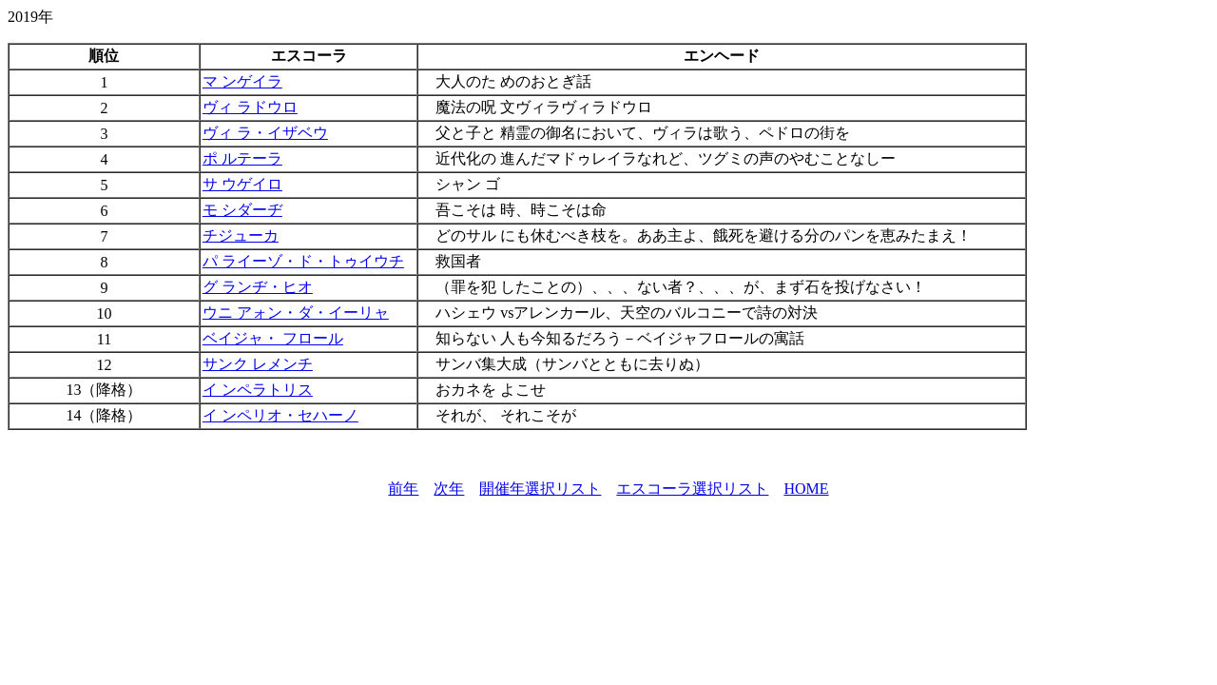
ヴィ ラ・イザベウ (265, 133)
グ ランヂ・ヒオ (258, 287)
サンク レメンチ (258, 364)
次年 (449, 488)
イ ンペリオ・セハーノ (280, 415)
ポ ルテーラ (242, 158)
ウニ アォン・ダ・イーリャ (296, 312)
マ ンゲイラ (242, 81)
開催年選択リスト (540, 488)
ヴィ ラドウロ (250, 107)
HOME (805, 488)
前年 (403, 488)
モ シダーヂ (242, 210)
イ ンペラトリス (258, 390)
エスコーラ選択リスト (692, 488)
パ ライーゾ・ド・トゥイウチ (303, 261)
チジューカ (241, 235)
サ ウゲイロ (242, 184)
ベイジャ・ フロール (273, 338)
